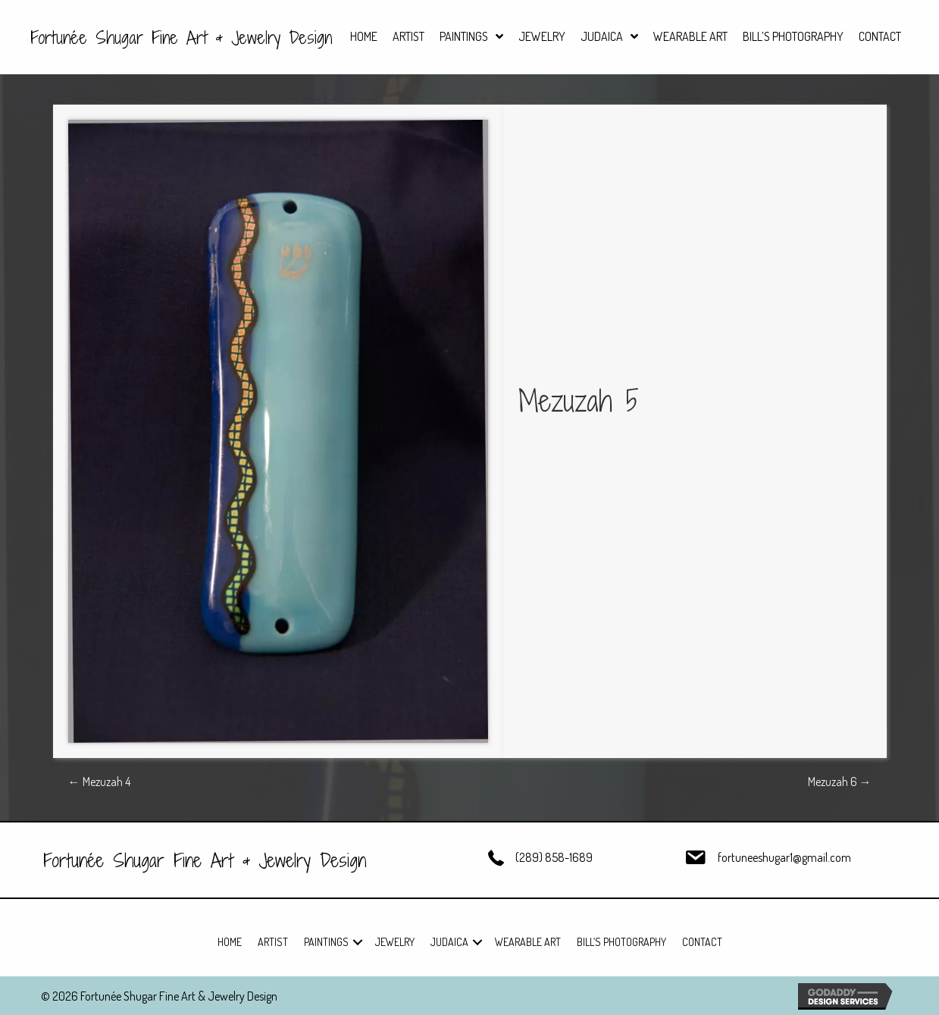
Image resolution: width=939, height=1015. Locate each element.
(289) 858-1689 (554, 857)
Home (230, 941)
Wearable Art (528, 941)
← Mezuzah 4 (99, 781)
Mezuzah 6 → (840, 781)
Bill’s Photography (621, 941)
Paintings (326, 941)
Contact (702, 941)
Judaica (449, 941)
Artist (273, 941)
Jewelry (395, 941)
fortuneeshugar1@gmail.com (784, 857)
